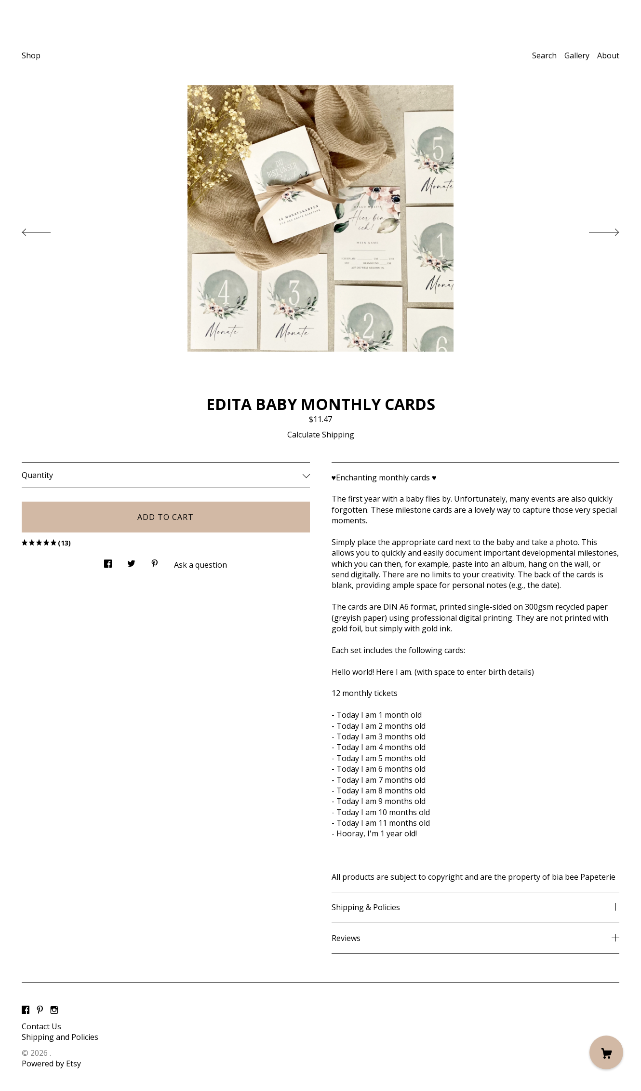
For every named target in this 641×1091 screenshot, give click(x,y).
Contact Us (41, 1026)
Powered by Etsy (51, 1063)
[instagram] (54, 1010)
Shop (31, 55)
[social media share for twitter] (131, 561)
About (608, 55)
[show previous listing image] (46, 229)
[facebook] (25, 1010)
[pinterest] (40, 1010)
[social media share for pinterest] (155, 561)
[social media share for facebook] (108, 561)
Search (544, 55)
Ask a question (200, 564)
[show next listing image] (595, 229)
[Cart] (606, 1052)
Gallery (576, 55)
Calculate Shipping (320, 434)
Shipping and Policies (60, 1037)
